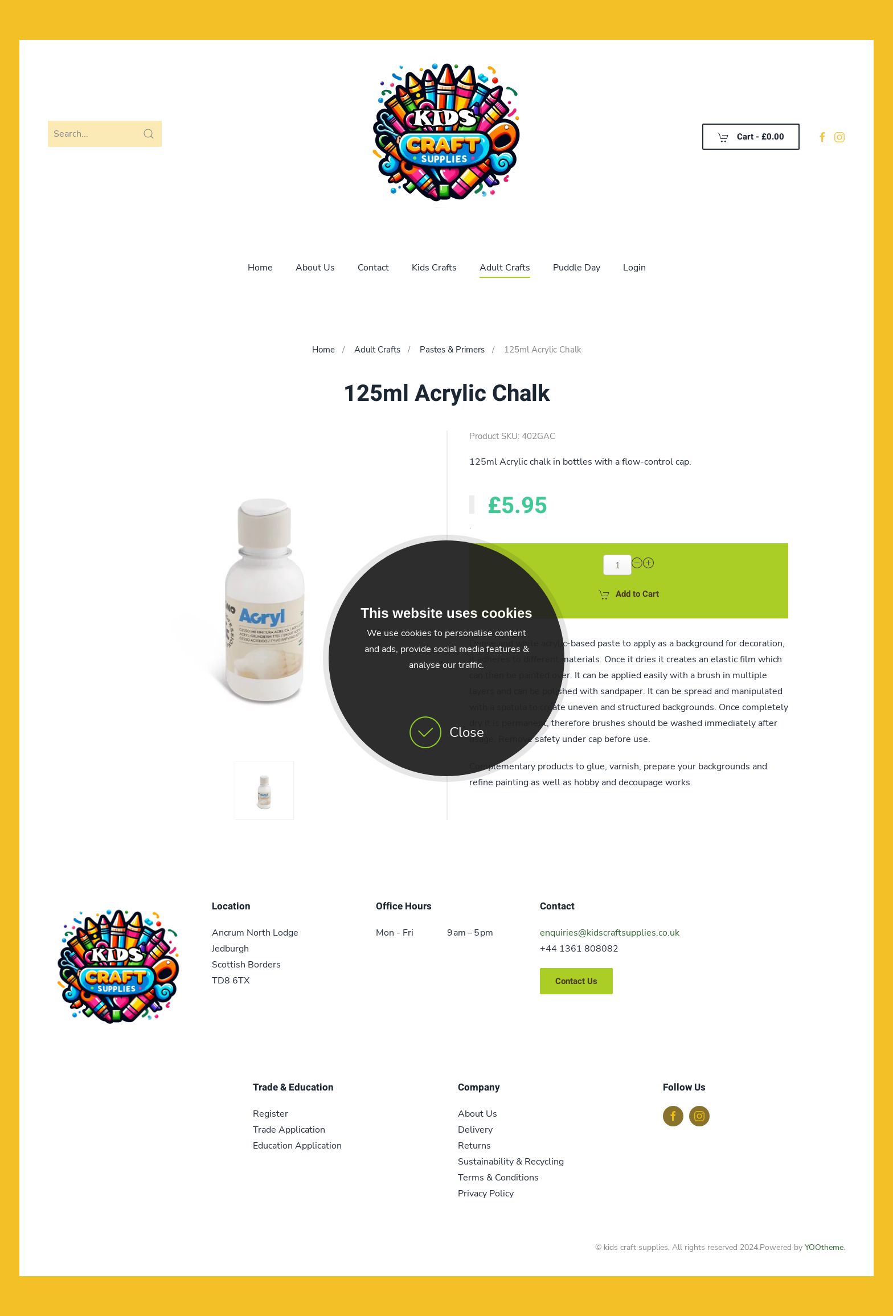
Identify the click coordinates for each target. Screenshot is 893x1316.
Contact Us (576, 981)
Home (260, 267)
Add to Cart (629, 594)
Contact (373, 267)
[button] (264, 790)
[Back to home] (446, 136)
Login (634, 267)
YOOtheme (824, 1247)
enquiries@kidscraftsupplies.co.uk (609, 932)
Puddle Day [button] (576, 267)
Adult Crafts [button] (505, 267)
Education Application (297, 1145)
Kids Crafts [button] (434, 267)
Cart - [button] (751, 136)
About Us (315, 267)
